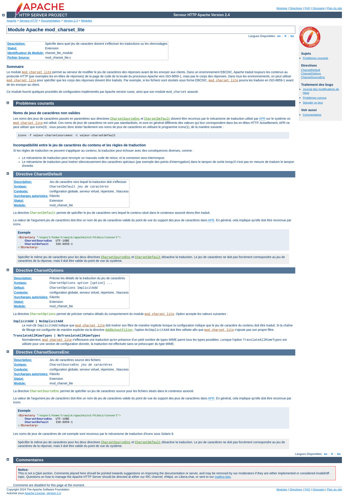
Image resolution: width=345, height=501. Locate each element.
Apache (11, 20)
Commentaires (312, 114)
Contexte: (21, 191)
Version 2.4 (71, 20)
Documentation (50, 20)
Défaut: (19, 287)
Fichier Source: (18, 57)
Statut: (12, 48)
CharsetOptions (311, 73)
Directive (24, 174)
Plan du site (334, 8)
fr (286, 36)
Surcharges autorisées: (31, 196)
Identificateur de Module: (25, 53)
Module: (20, 205)
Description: (16, 43)
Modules (281, 8)
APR (262, 118)
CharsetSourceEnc (313, 77)
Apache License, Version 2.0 (43, 493)
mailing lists (223, 477)
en (279, 36)
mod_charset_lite (36, 72)
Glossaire (319, 8)
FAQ (307, 8)
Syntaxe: (20, 186)
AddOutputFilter (119, 330)
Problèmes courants (315, 58)
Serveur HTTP (29, 20)
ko (292, 36)
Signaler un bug (313, 102)
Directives (296, 8)
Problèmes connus (315, 97)
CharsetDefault (310, 70)
